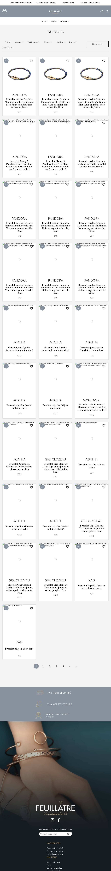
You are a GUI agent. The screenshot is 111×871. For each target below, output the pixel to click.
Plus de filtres (7, 47)
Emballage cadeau (55, 854)
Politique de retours (55, 851)
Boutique (52, 857)
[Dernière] (76, 666)
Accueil (44, 21)
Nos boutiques (53, 862)
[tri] (97, 44)
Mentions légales (54, 868)
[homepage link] (55, 11)
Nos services (53, 843)
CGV (49, 865)
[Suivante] (69, 666)
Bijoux (54, 21)
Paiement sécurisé (55, 848)
